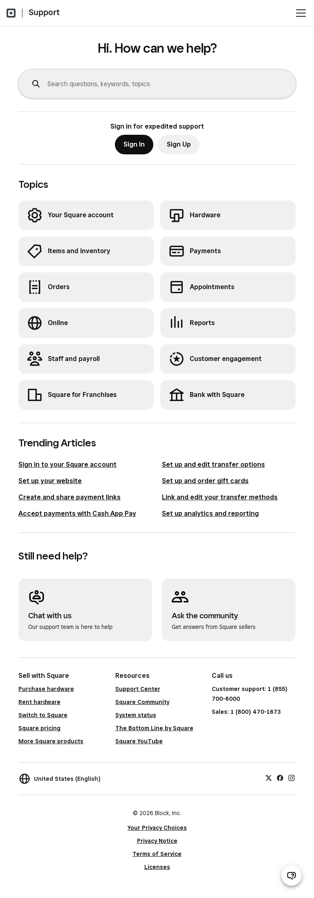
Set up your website (50, 481)
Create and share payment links (69, 497)
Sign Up (179, 144)
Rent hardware (39, 702)
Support (44, 12)
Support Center (137, 689)
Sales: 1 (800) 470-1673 (246, 712)
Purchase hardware (46, 689)
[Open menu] (301, 13)
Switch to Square (42, 715)
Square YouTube (139, 741)
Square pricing (39, 728)
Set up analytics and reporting (210, 513)
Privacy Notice (157, 841)
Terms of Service (157, 854)
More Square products (50, 741)
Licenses (157, 867)
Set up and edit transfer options (213, 464)
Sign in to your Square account (67, 464)
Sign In (134, 144)
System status (135, 715)
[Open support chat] (291, 875)
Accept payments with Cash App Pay (77, 513)
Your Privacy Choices (157, 827)
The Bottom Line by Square (154, 728)
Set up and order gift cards (205, 481)
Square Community (142, 702)
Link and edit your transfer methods (220, 497)
